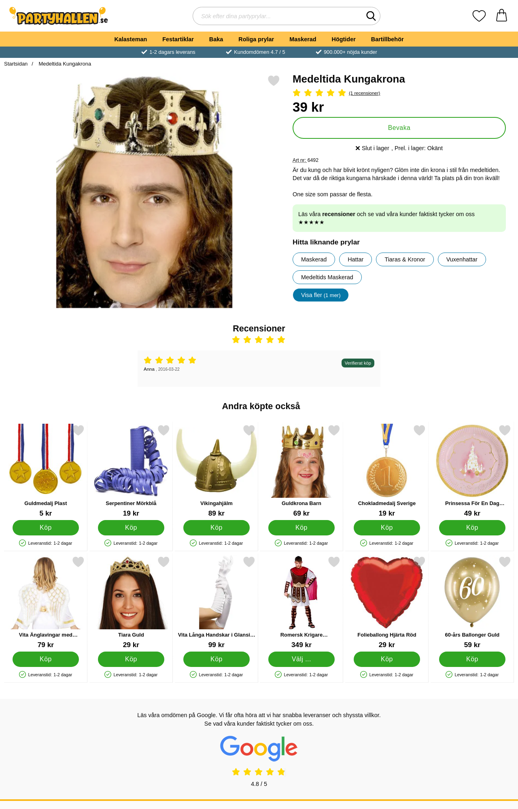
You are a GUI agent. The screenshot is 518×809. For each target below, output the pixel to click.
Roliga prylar (256, 39)
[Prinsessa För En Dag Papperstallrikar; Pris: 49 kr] (472, 471)
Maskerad (302, 39)
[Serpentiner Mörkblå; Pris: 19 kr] (131, 471)
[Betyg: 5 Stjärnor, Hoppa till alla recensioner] (399, 93)
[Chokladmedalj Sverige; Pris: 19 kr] (387, 471)
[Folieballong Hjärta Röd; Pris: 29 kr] (387, 602)
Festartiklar (178, 39)
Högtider (344, 39)
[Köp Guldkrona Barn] (301, 527)
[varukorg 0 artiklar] (501, 16)
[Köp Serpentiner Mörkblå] (131, 527)
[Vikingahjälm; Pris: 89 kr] (216, 471)
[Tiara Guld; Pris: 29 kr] (131, 602)
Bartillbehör (387, 39)
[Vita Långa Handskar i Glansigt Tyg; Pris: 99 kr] (216, 602)
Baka (216, 39)
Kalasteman (130, 39)
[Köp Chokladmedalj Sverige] (387, 527)
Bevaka (399, 127)
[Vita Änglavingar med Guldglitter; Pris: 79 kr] (45, 602)
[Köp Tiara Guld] (131, 659)
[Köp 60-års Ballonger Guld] (472, 659)
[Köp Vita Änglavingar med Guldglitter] (46, 659)
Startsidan (16, 64)
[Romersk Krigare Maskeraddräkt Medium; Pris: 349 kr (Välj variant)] (301, 602)
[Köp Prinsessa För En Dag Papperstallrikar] (472, 527)
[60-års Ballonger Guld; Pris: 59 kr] (472, 602)
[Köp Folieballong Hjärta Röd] (387, 659)
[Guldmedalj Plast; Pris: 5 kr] (45, 471)
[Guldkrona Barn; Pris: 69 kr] (301, 471)
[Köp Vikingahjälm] (216, 527)
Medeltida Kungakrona (64, 64)
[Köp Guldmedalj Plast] (46, 527)
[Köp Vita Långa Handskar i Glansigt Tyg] (216, 659)
